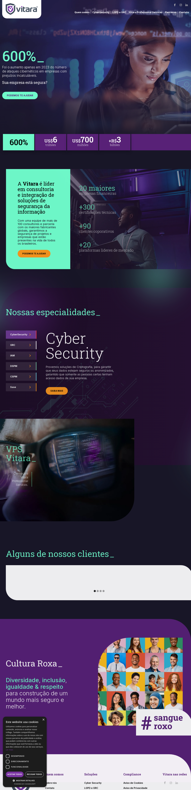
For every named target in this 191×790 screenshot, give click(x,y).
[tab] (18, 142)
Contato (184, 12)
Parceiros (170, 12)
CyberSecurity (100, 12)
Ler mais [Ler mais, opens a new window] (9, 750)
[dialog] (25, 752)
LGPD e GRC (119, 12)
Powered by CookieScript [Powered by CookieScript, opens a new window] (25, 784)
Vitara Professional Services (145, 12)
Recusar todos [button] (34, 774)
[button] (95, 598)
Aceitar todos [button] (14, 774)
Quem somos (82, 12)
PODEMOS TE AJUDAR (20, 95)
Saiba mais (56, 398)
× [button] (43, 720)
